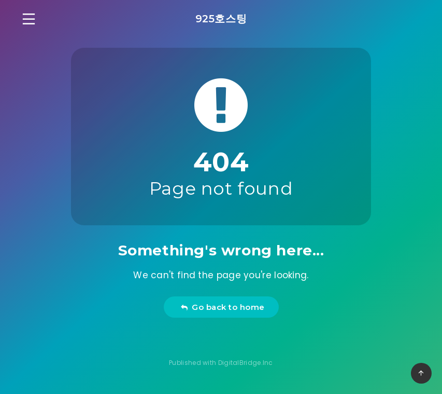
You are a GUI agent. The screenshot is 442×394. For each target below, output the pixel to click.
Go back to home (222, 307)
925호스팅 (221, 18)
